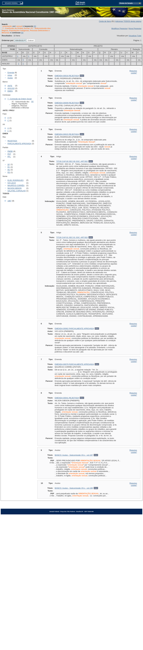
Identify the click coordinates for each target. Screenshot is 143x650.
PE (8, 170)
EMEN (10, 91)
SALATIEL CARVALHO (16, 191)
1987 (9, 201)
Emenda (10, 73)
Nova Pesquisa (135, 28)
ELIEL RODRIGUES (15, 180)
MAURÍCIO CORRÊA (15, 186)
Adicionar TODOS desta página (128, 21)
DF (8, 165)
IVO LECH (11, 183)
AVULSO (11, 88)
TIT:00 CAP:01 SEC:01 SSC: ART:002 (72, 237)
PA (8, 167)
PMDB (10, 151)
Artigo (9, 75)
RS (8, 172)
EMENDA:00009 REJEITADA (67, 103)
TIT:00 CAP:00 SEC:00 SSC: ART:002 (72, 161)
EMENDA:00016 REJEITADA (67, 76)
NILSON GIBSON (14, 188)
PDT (9, 154)
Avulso (10, 78)
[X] (35, 26)
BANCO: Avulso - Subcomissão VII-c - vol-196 (74, 488)
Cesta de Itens (105, 21)
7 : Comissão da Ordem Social (19, 99)
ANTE (9, 86)
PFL (9, 157)
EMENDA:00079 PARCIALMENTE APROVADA (74, 364)
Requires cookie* (133, 72)
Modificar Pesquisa (119, 28)
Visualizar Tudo (134, 36)
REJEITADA (12, 141)
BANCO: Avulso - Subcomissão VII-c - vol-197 (74, 455)
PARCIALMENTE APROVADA (19, 144)
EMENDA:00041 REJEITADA (67, 398)
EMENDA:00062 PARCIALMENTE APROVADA (74, 328)
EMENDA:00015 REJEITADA (67, 134)
